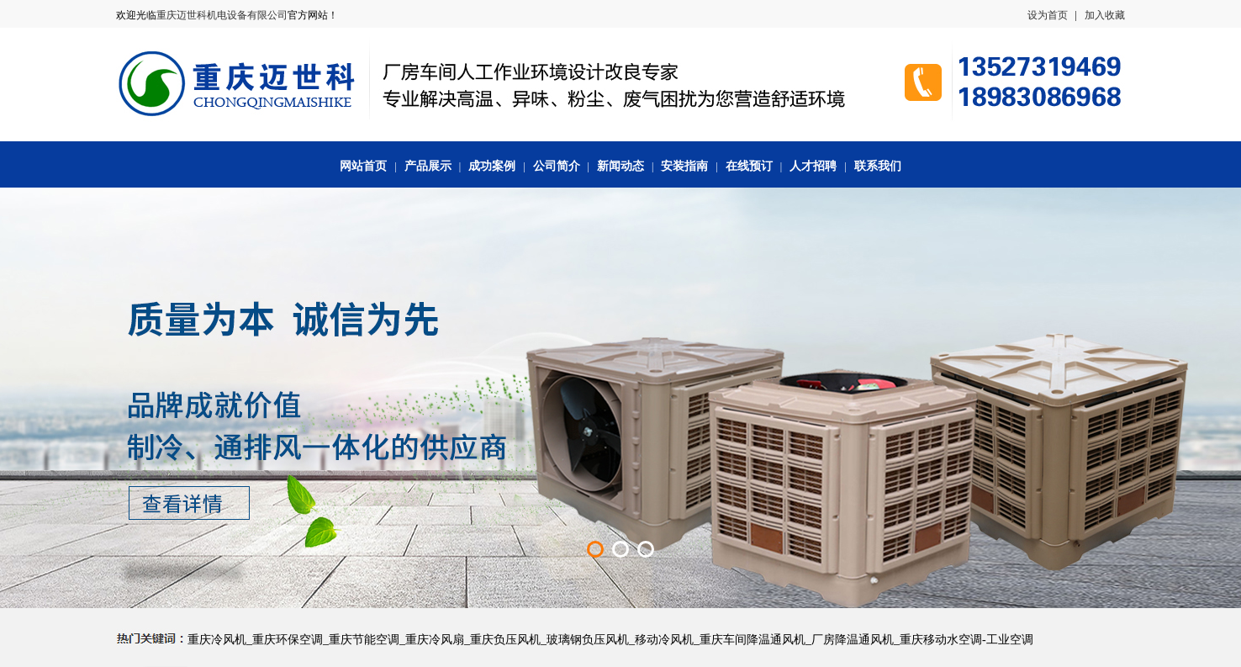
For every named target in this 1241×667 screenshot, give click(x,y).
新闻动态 (620, 166)
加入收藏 (1105, 15)
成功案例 (491, 166)
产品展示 (428, 166)
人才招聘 (813, 166)
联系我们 (877, 166)
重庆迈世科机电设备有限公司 (222, 15)
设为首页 (1047, 15)
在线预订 (749, 166)
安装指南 (684, 166)
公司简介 (556, 166)
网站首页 (363, 166)
